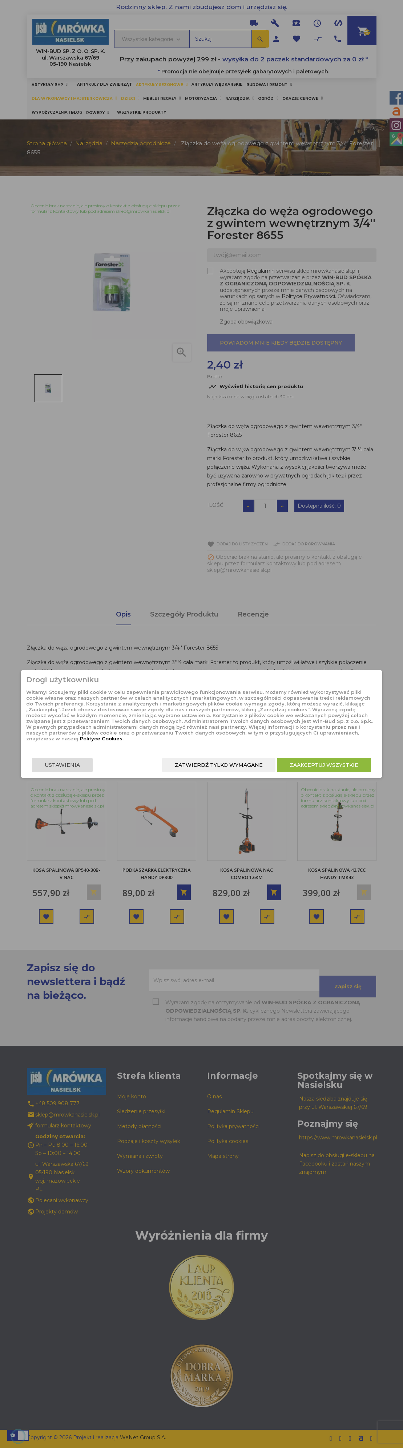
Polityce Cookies (195, 738)
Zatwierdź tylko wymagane (215, 765)
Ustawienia (66, 765)
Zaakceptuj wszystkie (320, 765)
